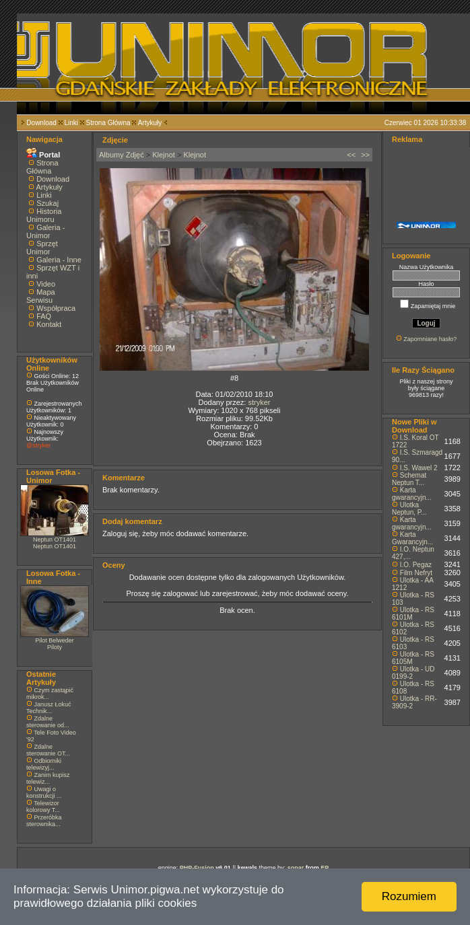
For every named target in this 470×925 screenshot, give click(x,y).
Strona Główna (108, 122)
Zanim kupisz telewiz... (48, 778)
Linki (71, 122)
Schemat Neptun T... (409, 479)
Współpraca (55, 308)
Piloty (54, 647)
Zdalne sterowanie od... (47, 722)
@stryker (38, 445)
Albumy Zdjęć (121, 155)
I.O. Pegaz (416, 564)
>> (365, 155)
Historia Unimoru (43, 215)
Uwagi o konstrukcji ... (44, 792)
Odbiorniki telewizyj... (43, 764)
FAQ (43, 316)
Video (45, 284)
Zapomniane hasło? (430, 339)
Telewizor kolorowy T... (43, 806)
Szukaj (47, 203)
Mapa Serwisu (40, 296)
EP (325, 867)
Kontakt (48, 324)
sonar (296, 867)
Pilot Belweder (54, 640)
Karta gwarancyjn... (412, 493)
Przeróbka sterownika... (44, 820)
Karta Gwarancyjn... (412, 538)
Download (41, 122)
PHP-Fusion (197, 867)
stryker (259, 402)
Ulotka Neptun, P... (409, 508)
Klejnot (163, 155)
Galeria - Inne (58, 260)
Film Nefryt (416, 573)
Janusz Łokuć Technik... (48, 707)
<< (351, 155)
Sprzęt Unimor (42, 247)
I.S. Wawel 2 (419, 468)
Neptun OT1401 (54, 539)
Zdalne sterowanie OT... (48, 750)
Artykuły (150, 122)
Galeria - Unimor (45, 231)
